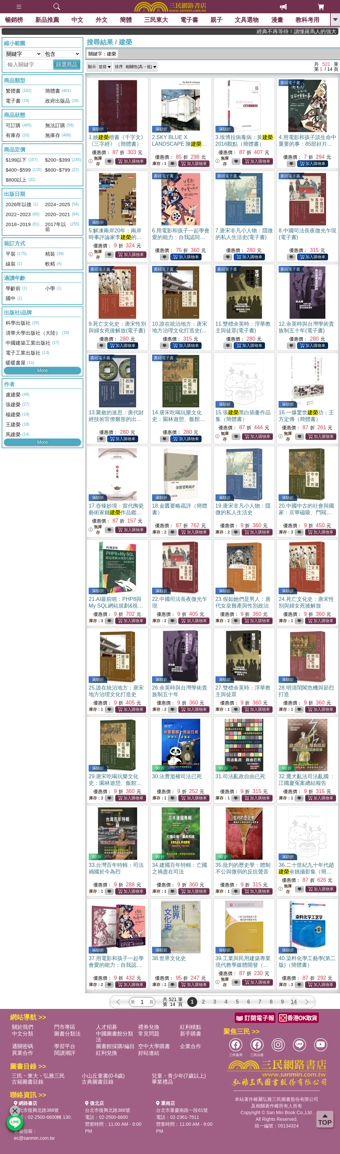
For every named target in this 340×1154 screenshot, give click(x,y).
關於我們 (22, 1027)
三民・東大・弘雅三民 (38, 1076)
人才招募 (106, 1027)
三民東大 (156, 20)
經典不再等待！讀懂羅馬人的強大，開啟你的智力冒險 (312, 31)
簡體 (126, 20)
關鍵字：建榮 (102, 53)
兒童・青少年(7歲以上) (179, 1076)
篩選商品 (66, 64)
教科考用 (307, 20)
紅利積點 (190, 1027)
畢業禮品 (162, 1082)
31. (240, 776)
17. (116, 512)
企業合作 (190, 1046)
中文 (77, 20)
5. (115, 237)
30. (177, 776)
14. (178, 419)
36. (306, 871)
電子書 (190, 20)
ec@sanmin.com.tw (34, 1138)
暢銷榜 (14, 20)
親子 (217, 20)
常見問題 (148, 1033)
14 (294, 1002)
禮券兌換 (148, 1027)
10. (179, 330)
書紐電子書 (290, 82)
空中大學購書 (154, 1046)
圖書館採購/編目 (115, 1046)
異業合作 (22, 1053)
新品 (47, 20)
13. (116, 419)
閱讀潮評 (64, 1053)
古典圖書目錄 (98, 1082)
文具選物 (247, 20)
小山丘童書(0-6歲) (103, 1076)
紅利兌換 (106, 1053)
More (42, 370)
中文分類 (22, 1033)
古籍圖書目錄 (27, 1082)
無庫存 (95, 161)
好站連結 (148, 1053)
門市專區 (64, 1027)
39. (243, 964)
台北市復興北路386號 (36, 1110)
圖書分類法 (67, 1033)
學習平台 (64, 1046)
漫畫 (277, 20)
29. (115, 783)
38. (169, 958)
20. (306, 512)
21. (116, 605)
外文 (102, 20)
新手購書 (190, 1033)
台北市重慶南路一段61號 (182, 1110)
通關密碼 (22, 1046)
